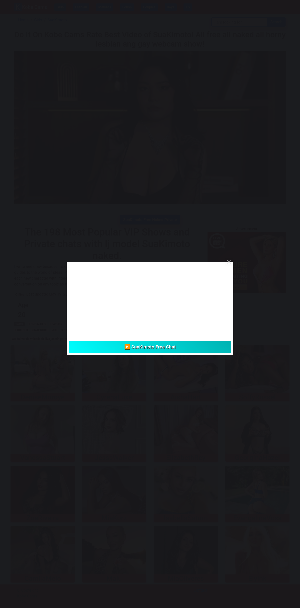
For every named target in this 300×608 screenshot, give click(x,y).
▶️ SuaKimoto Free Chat (150, 347)
